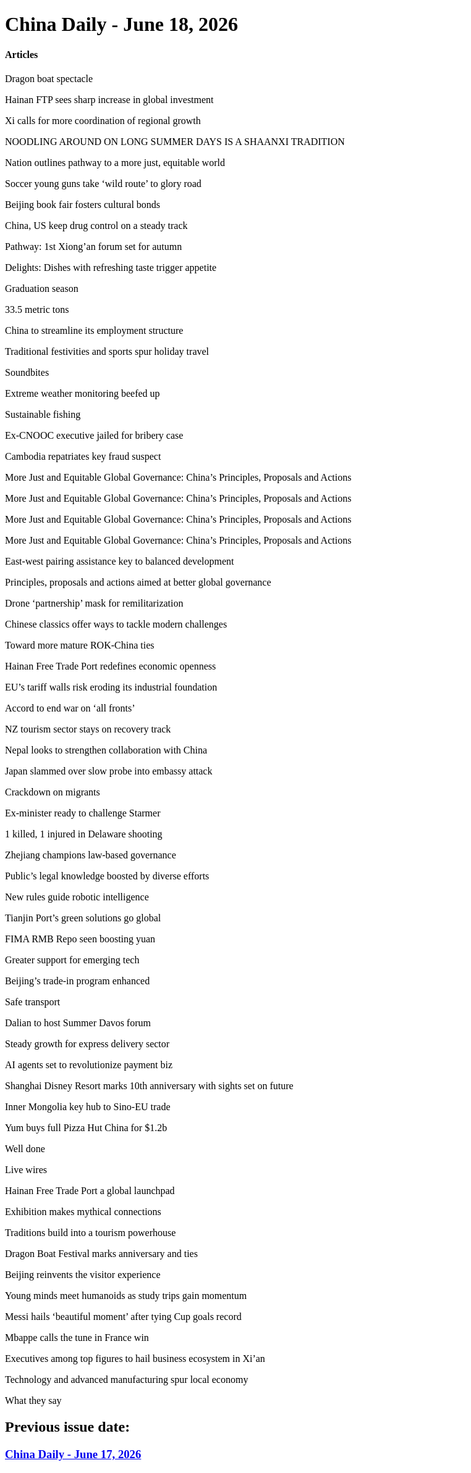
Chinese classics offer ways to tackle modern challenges (116, 624)
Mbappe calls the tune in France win (77, 1337)
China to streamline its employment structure (94, 330)
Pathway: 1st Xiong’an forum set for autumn (93, 246)
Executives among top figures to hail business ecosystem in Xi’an (135, 1358)
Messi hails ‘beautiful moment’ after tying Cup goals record (123, 1316)
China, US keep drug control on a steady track (96, 225)
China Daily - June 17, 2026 (73, 1454)
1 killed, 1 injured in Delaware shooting (84, 834)
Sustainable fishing (42, 414)
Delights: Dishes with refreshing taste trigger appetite (110, 267)
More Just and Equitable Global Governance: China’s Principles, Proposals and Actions (178, 477)
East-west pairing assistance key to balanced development (119, 561)
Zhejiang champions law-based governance (90, 855)
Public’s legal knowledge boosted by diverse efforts (107, 876)
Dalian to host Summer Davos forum (78, 1023)
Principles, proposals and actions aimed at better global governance (138, 582)
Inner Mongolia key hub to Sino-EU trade (88, 1107)
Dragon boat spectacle (49, 78)
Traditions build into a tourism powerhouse (90, 1232)
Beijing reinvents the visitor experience (82, 1274)
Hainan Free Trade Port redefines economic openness (110, 666)
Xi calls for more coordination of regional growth (103, 120)
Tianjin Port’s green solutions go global (83, 918)
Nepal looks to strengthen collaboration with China (106, 750)
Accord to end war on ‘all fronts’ (70, 708)
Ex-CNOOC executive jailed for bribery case (94, 435)
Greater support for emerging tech (72, 960)
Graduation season (41, 288)
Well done (25, 1148)
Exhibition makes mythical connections (83, 1211)
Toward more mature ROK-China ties (79, 645)
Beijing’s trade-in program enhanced (77, 981)
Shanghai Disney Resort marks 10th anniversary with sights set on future (149, 1086)
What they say (33, 1400)
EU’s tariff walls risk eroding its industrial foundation (111, 687)
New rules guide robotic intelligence (77, 897)
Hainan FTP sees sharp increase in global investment (109, 99)
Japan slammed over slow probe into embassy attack (108, 771)
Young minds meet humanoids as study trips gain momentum (126, 1295)
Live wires (26, 1169)
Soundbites (27, 372)
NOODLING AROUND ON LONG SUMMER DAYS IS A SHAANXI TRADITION (175, 141)
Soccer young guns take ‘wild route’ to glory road (103, 183)
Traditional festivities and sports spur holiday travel (107, 351)
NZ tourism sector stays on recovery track (88, 729)
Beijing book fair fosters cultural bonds (82, 204)
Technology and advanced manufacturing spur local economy (126, 1379)
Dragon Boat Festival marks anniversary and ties (101, 1253)
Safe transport (32, 1002)
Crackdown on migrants (52, 792)
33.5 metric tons (37, 309)
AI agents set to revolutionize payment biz (88, 1065)
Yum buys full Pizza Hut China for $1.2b (86, 1127)
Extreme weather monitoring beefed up (82, 393)
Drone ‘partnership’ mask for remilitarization (94, 603)
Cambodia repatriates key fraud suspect (83, 456)
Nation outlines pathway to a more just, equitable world (115, 162)
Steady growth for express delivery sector (87, 1044)
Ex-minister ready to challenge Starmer (82, 813)
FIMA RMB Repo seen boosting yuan (80, 939)
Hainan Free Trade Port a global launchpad (90, 1190)
